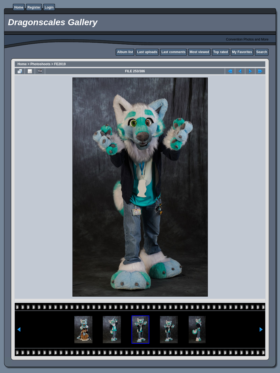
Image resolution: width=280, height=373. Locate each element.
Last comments (173, 52)
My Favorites (242, 52)
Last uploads (147, 52)
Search (261, 52)
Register (33, 7)
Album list (125, 52)
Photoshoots (40, 64)
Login (49, 7)
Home (18, 7)
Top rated (220, 52)
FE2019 (60, 64)
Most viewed (199, 52)
